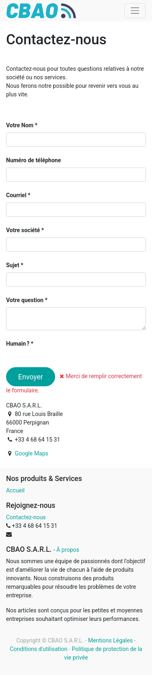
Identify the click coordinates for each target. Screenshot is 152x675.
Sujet (12, 265)
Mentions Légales (110, 640)
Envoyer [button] (30, 377)
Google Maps (31, 453)
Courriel (16, 195)
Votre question (24, 300)
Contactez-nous (26, 517)
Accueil (15, 490)
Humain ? (18, 343)
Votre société (23, 230)
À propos (67, 550)
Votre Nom (19, 125)
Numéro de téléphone (33, 160)
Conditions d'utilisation (38, 649)
